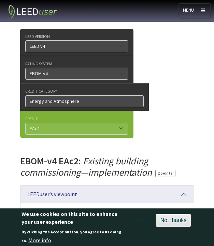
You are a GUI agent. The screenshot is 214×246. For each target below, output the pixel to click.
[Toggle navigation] (195, 10)
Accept (142, 222)
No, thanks (173, 223)
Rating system (38, 63)
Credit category (41, 90)
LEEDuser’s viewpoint (52, 194)
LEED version (37, 36)
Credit (31, 118)
